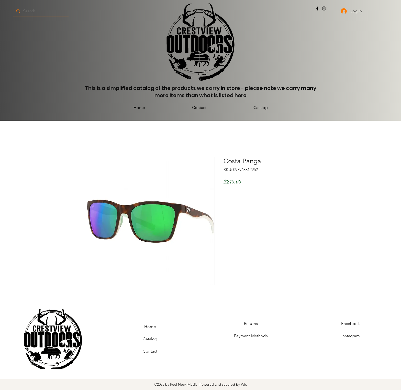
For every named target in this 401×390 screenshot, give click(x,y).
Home (150, 326)
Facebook (350, 323)
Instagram (350, 335)
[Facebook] (317, 8)
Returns (251, 323)
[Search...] (40, 11)
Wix (244, 384)
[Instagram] (324, 8)
